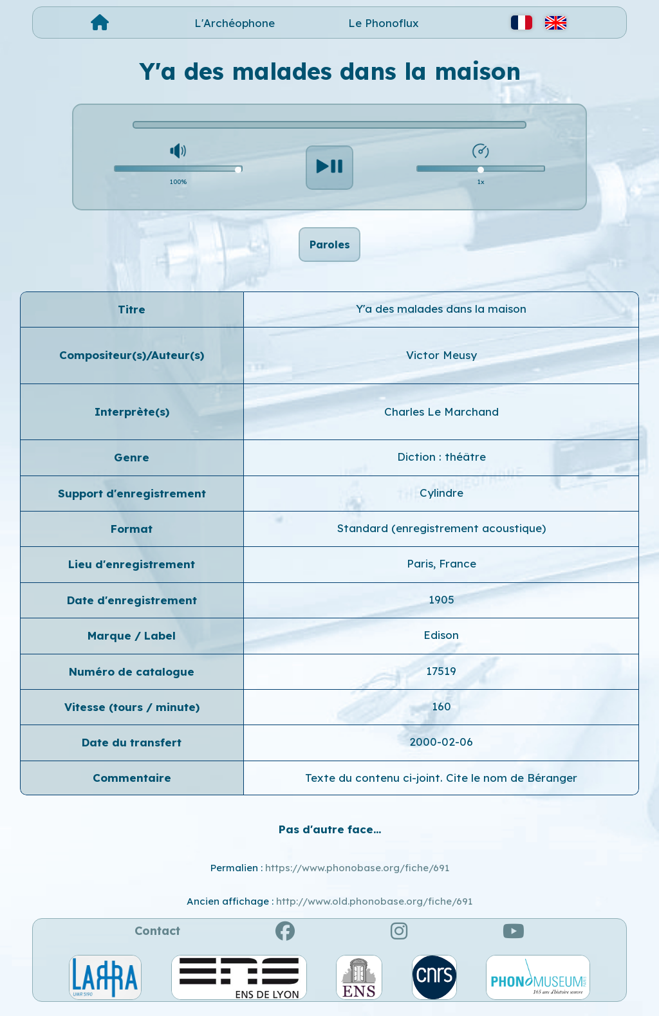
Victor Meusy (441, 362)
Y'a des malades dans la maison (441, 315)
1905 (441, 606)
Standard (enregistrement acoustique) (441, 535)
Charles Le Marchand (441, 418)
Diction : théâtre (441, 463)
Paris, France (441, 571)
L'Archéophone (234, 23)
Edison (441, 642)
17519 (441, 678)
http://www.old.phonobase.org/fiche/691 (374, 908)
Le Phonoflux (383, 23)
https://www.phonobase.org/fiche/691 (357, 875)
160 (441, 713)
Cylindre (441, 499)
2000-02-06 (441, 749)
